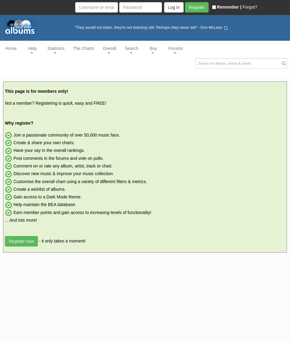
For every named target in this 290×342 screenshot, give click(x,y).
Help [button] (32, 50)
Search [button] (131, 50)
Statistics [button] (55, 50)
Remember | (226, 7)
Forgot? (250, 7)
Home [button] (11, 48)
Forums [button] (175, 50)
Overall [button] (109, 50)
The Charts (83, 48)
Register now (21, 241)
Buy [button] (153, 50)
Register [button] (197, 7)
